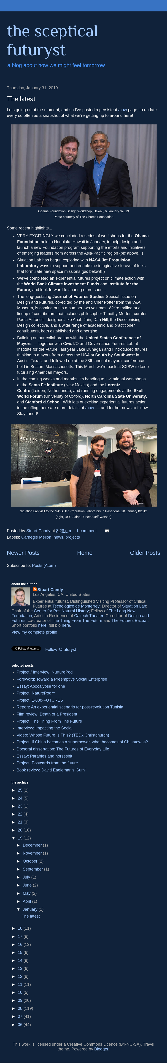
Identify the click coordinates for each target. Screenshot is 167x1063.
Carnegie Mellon (36, 537)
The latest (21, 99)
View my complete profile (34, 632)
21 (21, 822)
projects (72, 537)
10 (21, 992)
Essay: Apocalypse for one (41, 686)
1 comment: (87, 531)
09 (21, 1000)
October (30, 861)
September (33, 869)
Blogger (101, 1049)
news (58, 537)
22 (21, 814)
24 (21, 798)
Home (84, 553)
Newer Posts (23, 553)
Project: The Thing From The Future (49, 721)
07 (21, 1016)
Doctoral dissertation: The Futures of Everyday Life (63, 749)
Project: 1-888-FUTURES (40, 700)
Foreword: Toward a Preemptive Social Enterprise (62, 679)
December (33, 845)
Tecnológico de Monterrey (76, 606)
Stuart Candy (50, 589)
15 (21, 952)
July (27, 877)
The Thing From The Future (77, 620)
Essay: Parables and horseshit (44, 756)
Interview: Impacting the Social (45, 728)
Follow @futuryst (60, 649)
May (27, 893)
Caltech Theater (88, 615)
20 (21, 830)
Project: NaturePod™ (36, 693)
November (33, 853)
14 (21, 960)
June (28, 885)
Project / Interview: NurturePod (45, 672)
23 (21, 806)
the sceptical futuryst (52, 40)
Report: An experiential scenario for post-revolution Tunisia (70, 707)
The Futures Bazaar (129, 620)
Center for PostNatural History (61, 611)
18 (21, 928)
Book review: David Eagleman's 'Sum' (51, 770)
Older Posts (145, 553)
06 (21, 1024)
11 (21, 984)
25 (21, 790)
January (30, 909)
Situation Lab (134, 606)
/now (122, 110)
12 (21, 976)
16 (21, 944)
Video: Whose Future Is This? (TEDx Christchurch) (63, 735)
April (27, 901)
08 (21, 1008)
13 (21, 968)
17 (21, 936)
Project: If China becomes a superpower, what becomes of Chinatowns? (82, 742)
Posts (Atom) (44, 565)
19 (21, 838)
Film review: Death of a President (47, 714)
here (42, 625)
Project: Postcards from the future (47, 763)
